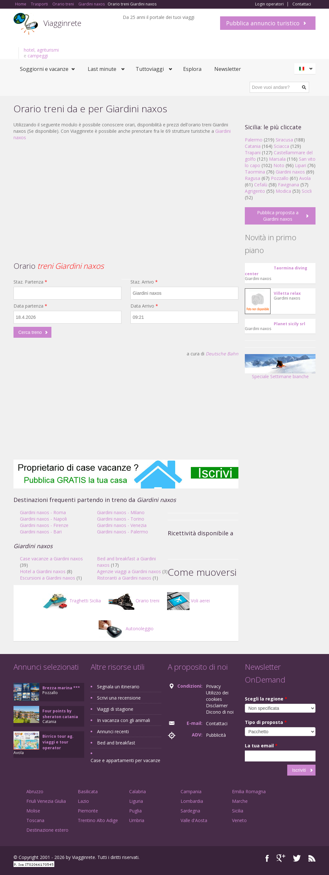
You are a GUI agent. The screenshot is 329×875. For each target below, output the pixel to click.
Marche (240, 801)
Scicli (307, 191)
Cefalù (260, 185)
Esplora (192, 68)
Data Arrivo (144, 306)
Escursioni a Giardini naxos (47, 578)
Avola (305, 178)
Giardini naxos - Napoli (43, 519)
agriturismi (48, 50)
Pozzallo (280, 178)
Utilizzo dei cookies (217, 696)
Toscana (35, 820)
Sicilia (237, 811)
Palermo (253, 140)
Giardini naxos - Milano (121, 512)
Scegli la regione (266, 699)
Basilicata (88, 791)
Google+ (281, 858)
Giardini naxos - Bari (41, 532)
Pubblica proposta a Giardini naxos (277, 215)
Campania (191, 791)
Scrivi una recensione (119, 698)
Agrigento (255, 191)
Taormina (255, 172)
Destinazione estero (47, 830)
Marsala (277, 159)
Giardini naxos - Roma (43, 512)
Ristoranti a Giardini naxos (124, 578)
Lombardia (192, 801)
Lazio (83, 801)
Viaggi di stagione (115, 709)
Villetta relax (287, 293)
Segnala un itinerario (118, 687)
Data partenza (30, 306)
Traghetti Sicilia (71, 601)
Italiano (306, 68)
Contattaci (301, 4)
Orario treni (134, 601)
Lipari (300, 165)
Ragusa (252, 178)
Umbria (136, 820)
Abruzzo (34, 791)
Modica (283, 191)
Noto (278, 165)
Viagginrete (62, 23)
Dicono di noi (220, 712)
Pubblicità (216, 735)
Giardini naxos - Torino (120, 519)
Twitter (297, 858)
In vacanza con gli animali (123, 720)
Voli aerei (188, 601)
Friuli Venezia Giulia (46, 801)
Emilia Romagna (249, 791)
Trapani (253, 152)
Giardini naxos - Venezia (122, 525)
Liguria (136, 801)
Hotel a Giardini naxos (43, 571)
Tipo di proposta (266, 722)
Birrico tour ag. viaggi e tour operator (58, 742)
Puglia (135, 811)
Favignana (288, 185)
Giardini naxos (290, 172)
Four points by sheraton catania (60, 713)
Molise (33, 811)
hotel (29, 50)
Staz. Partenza (30, 282)
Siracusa (284, 140)
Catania (253, 146)
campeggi (38, 56)
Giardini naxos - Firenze (44, 525)
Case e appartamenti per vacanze (125, 760)
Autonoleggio (126, 628)
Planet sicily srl (289, 324)
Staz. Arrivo (144, 282)
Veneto (239, 820)
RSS (312, 858)
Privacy (213, 686)
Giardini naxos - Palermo (122, 532)
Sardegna (190, 811)
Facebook (267, 858)
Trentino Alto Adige (98, 820)
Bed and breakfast (116, 743)
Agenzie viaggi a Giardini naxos (129, 571)
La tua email (261, 746)
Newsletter (227, 68)
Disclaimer (217, 705)
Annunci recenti (113, 731)
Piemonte (88, 811)
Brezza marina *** (61, 688)
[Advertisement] (125, 192)
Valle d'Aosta (194, 820)
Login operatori (269, 4)
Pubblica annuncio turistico (262, 23)
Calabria (137, 791)
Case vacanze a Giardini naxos (51, 559)
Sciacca (281, 146)
